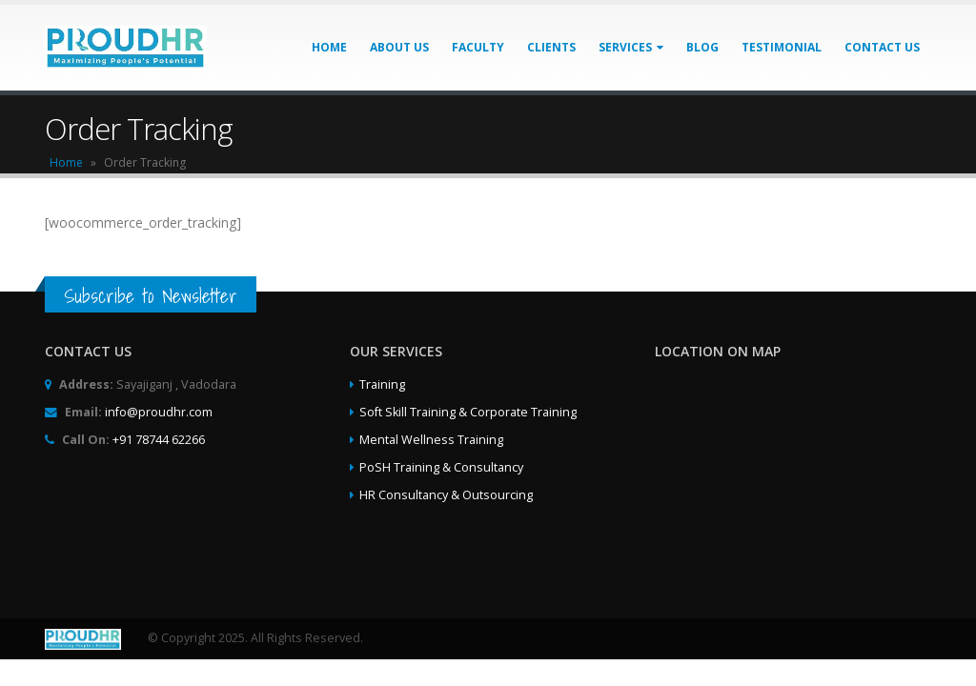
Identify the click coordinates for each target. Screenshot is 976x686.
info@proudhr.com (159, 412)
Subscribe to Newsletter (150, 296)
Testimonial (782, 47)
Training (382, 384)
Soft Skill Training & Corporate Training (468, 412)
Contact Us (882, 47)
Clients (551, 47)
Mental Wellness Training (431, 440)
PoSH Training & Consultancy (441, 467)
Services (625, 47)
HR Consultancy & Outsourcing (446, 495)
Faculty (478, 47)
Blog (702, 47)
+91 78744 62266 (158, 440)
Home (329, 47)
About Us (399, 47)
